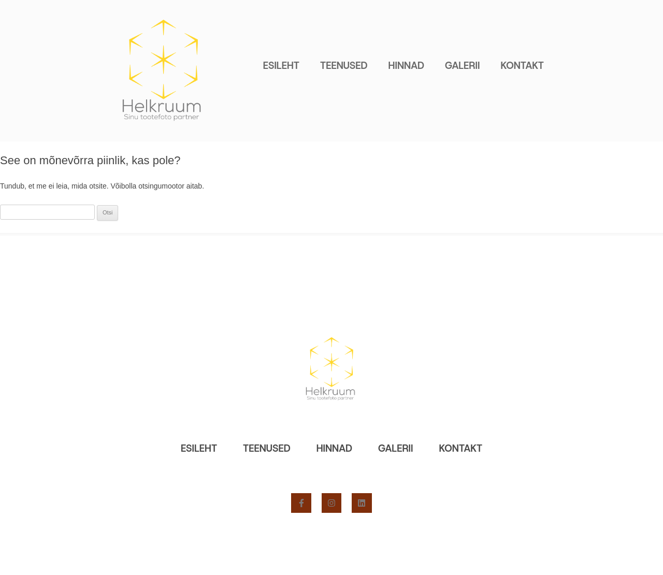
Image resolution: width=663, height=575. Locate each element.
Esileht (281, 65)
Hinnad (406, 65)
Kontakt (522, 65)
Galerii (462, 65)
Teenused (344, 65)
